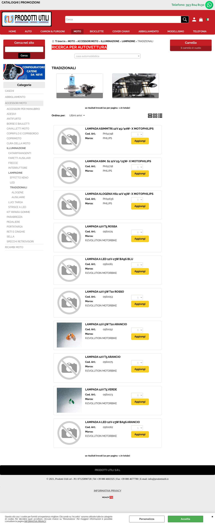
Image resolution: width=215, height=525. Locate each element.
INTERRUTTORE (17, 175)
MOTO (88, 31)
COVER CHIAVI (134, 31)
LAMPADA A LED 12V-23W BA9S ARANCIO (112, 430)
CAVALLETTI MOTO (18, 136)
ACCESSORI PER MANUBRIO (23, 116)
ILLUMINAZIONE (16, 156)
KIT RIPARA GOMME (18, 219)
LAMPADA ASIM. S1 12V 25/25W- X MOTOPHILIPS (118, 169)
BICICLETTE (109, 31)
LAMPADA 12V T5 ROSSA (101, 234)
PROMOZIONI (30, 2)
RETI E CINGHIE (16, 239)
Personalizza (146, 519)
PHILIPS (107, 146)
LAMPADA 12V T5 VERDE (101, 397)
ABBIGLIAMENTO (162, 31)
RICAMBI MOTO (14, 255)
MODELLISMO (191, 31)
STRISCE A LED (17, 214)
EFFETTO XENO (19, 185)
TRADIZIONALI (18, 195)
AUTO (36, 31)
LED (12, 190)
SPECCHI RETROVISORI (20, 249)
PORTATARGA (15, 234)
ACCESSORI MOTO (16, 110)
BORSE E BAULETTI (18, 131)
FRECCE (13, 170)
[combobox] (107, 64)
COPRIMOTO (14, 146)
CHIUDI (212, 516)
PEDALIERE (13, 229)
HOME (19, 31)
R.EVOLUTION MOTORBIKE (101, 248)
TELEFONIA (107, 38)
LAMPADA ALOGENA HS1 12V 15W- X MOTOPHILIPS (119, 201)
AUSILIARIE (18, 205)
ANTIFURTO (14, 126)
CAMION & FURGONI (62, 31)
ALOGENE (18, 200)
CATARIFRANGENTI (19, 160)
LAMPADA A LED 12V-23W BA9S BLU (109, 266)
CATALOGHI (10, 2)
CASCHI (9, 98)
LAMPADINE (15, 180)
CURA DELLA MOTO (18, 151)
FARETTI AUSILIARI (19, 165)
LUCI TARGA (15, 209)
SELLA (10, 244)
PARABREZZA (14, 224)
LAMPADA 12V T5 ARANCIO (102, 364)
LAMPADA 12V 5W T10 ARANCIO (106, 332)
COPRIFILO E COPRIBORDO (22, 141)
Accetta (185, 519)
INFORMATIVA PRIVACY (35, 521)
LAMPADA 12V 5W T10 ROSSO (104, 299)
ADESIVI (11, 121)
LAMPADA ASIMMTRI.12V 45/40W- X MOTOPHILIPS (119, 136)
